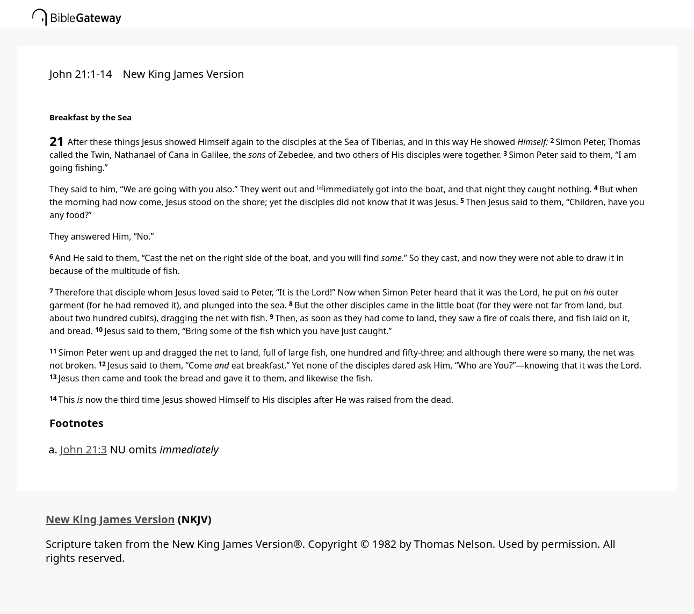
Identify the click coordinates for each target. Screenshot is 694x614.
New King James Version (110, 519)
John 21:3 (83, 449)
